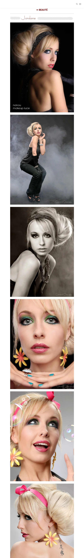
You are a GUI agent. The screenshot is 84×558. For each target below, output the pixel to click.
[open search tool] (77, 4)
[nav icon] (80, 4)
